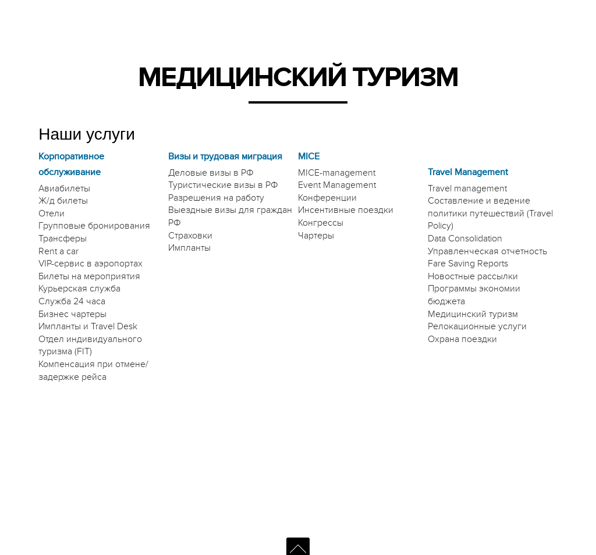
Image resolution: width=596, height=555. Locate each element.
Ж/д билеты (63, 201)
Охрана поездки (462, 339)
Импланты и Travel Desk (87, 326)
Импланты (189, 248)
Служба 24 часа (71, 301)
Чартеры (316, 235)
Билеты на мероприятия (89, 276)
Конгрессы (320, 223)
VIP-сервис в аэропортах (90, 263)
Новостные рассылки (473, 276)
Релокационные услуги (477, 326)
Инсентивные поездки (345, 210)
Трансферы (62, 238)
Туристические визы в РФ (223, 185)
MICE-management (336, 173)
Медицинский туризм (473, 314)
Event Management (337, 185)
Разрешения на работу (216, 198)
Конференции (327, 198)
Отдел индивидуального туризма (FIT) (90, 345)
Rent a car (58, 251)
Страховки (190, 235)
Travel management (467, 188)
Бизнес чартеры (72, 314)
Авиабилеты (64, 188)
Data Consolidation (465, 238)
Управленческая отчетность (487, 251)
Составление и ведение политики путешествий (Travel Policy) (490, 213)
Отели (51, 213)
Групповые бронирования (94, 226)
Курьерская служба (79, 288)
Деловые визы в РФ (211, 173)
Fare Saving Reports (468, 263)
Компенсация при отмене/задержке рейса (93, 370)
